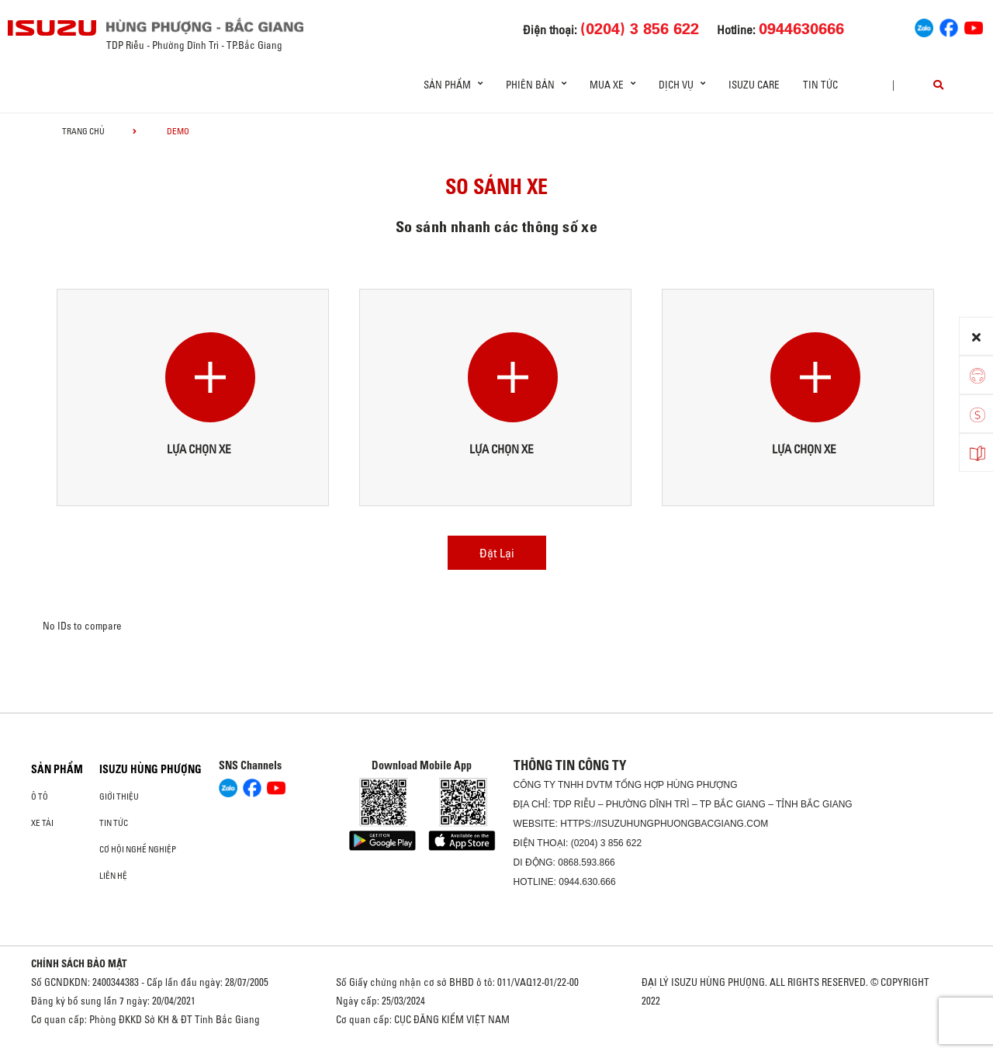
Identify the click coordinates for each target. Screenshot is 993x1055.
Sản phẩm (57, 769)
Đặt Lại (496, 552)
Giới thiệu (119, 796)
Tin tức (820, 84)
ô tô (39, 796)
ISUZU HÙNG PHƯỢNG (150, 769)
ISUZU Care (754, 84)
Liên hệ (113, 875)
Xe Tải (42, 822)
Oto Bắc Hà (496, 1049)
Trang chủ (83, 131)
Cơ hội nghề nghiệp (137, 849)
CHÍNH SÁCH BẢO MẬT (79, 963)
